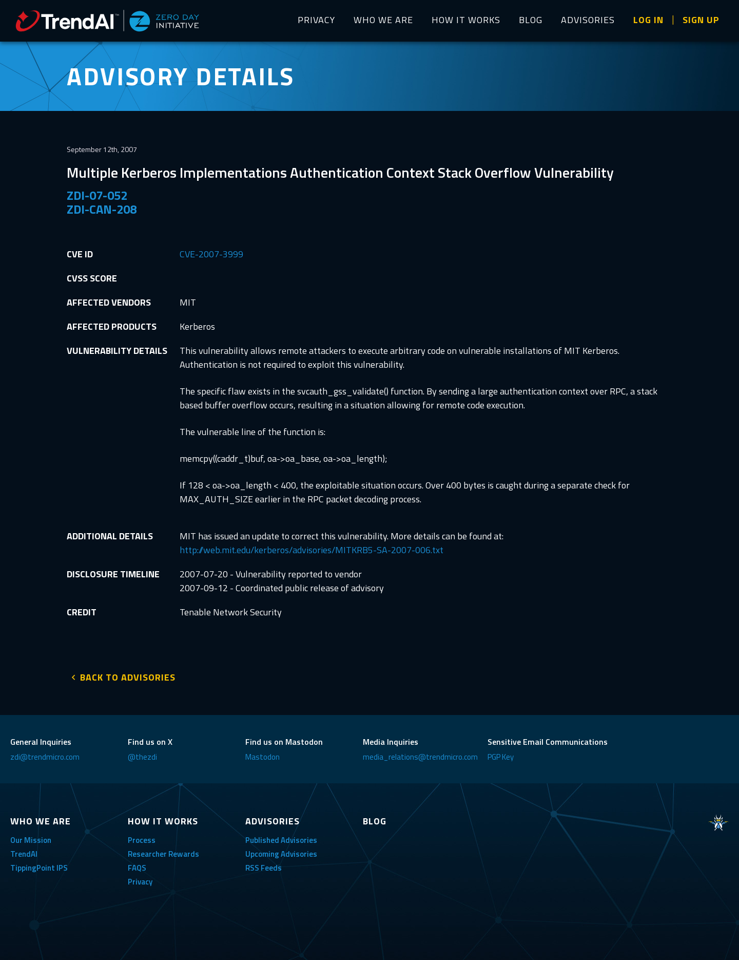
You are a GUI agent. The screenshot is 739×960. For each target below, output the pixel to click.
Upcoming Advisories (281, 851)
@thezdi (142, 754)
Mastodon (262, 754)
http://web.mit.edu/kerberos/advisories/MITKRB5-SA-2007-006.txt (311, 550)
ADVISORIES (588, 20)
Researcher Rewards (163, 851)
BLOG (530, 20)
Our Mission (30, 837)
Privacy (140, 878)
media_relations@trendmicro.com (420, 754)
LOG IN (648, 20)
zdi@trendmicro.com (45, 754)
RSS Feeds (263, 865)
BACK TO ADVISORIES (128, 674)
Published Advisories (281, 837)
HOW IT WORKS (466, 20)
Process (141, 837)
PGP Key (501, 754)
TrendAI (23, 851)
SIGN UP (701, 20)
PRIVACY (316, 20)
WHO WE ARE (383, 20)
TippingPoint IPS (39, 865)
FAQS (137, 865)
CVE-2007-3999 (211, 254)
